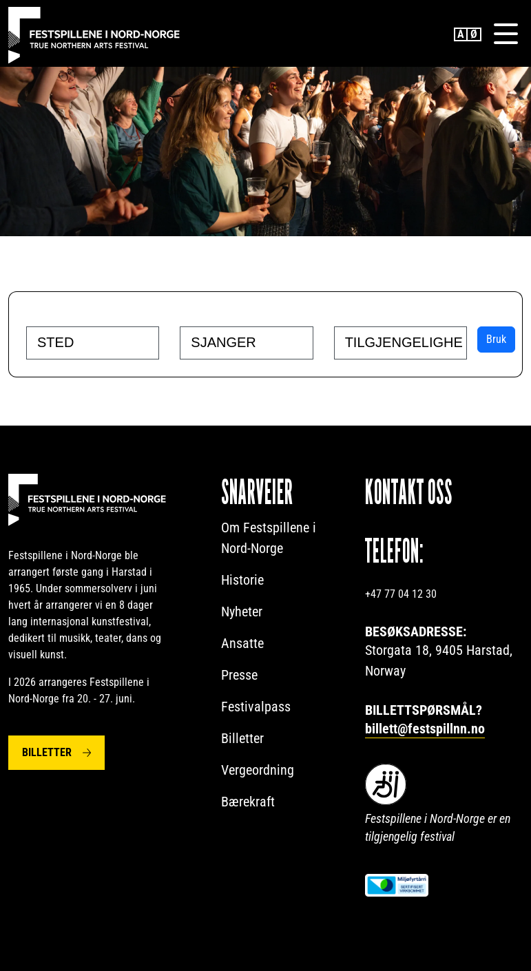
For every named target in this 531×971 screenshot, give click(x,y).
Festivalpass (256, 706)
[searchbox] (96, 342)
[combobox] (93, 343)
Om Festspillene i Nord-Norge (268, 537)
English (461, 34)
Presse (239, 675)
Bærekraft (248, 801)
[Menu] (505, 34)
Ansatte (242, 643)
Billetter (47, 752)
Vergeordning (257, 770)
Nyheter (241, 611)
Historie (242, 580)
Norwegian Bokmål (474, 34)
